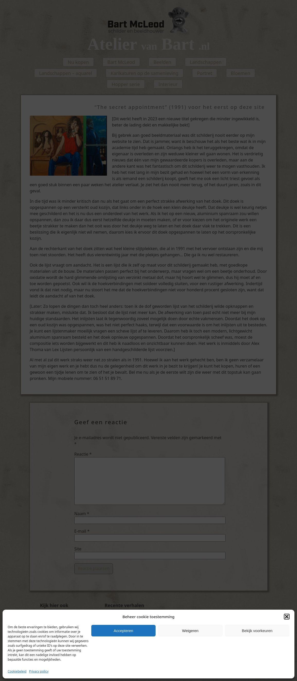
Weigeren (190, 630)
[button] (286, 616)
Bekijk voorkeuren (257, 630)
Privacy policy (39, 671)
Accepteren (123, 630)
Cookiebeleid (17, 671)
